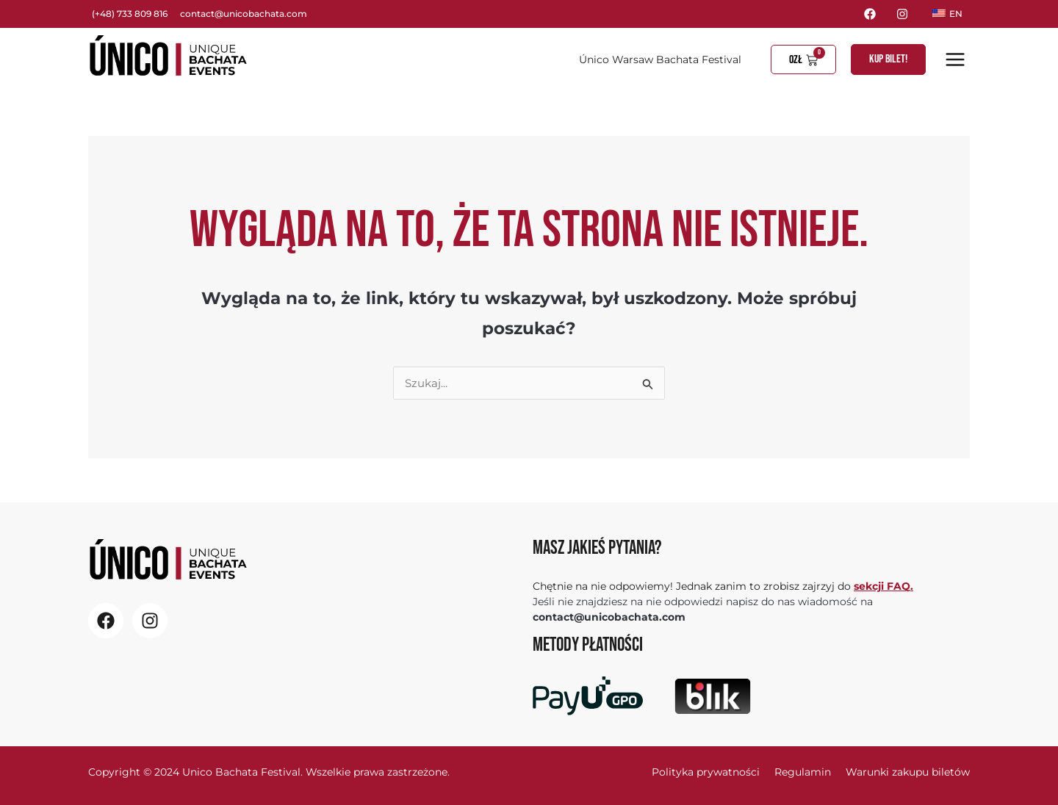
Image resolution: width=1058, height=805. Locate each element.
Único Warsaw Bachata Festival (660, 59)
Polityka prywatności (706, 772)
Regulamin (802, 772)
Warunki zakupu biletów (908, 772)
